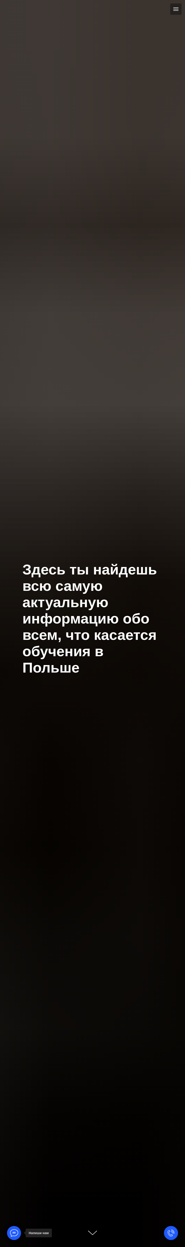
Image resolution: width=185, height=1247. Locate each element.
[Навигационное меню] (175, 9)
